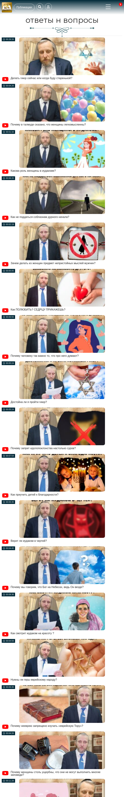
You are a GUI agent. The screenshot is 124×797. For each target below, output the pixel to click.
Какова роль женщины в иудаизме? (33, 170)
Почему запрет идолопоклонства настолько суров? (43, 448)
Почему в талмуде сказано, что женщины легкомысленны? (48, 124)
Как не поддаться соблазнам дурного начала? (40, 217)
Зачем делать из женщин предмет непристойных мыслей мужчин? (53, 263)
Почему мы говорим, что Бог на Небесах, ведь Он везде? (47, 587)
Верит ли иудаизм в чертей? (29, 540)
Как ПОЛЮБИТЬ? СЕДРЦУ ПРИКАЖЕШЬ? (38, 309)
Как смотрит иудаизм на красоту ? (32, 633)
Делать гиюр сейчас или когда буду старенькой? (41, 78)
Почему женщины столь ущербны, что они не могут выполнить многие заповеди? (56, 773)
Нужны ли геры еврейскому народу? (34, 679)
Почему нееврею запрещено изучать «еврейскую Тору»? (47, 725)
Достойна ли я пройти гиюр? (29, 402)
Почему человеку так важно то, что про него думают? (45, 355)
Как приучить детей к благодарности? (34, 494)
